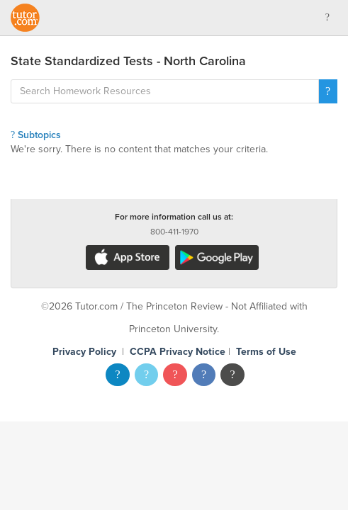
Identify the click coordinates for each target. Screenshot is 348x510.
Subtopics (36, 135)
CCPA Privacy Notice (177, 352)
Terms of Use (266, 352)
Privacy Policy (84, 352)
